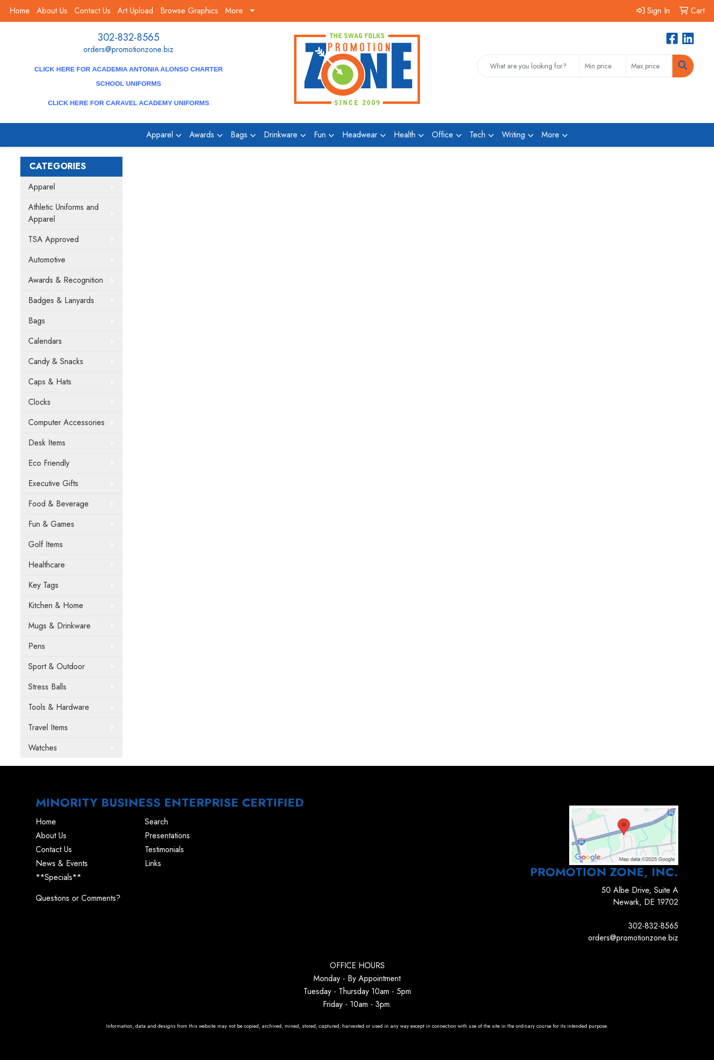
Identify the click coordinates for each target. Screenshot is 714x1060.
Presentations (167, 835)
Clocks (39, 402)
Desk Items (46, 442)
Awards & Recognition (65, 280)
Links (153, 863)
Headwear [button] (359, 134)
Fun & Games (51, 524)
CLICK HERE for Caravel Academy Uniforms (128, 103)
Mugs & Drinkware (59, 625)
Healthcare (46, 564)
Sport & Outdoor (56, 666)
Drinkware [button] (281, 134)
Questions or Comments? (78, 898)
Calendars (45, 341)
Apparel (41, 186)
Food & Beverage (58, 503)
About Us (52, 10)
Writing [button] (513, 134)
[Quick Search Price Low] (602, 66)
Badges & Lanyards (61, 300)
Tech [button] (477, 134)
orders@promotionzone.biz (128, 49)
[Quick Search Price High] (649, 66)
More (234, 10)
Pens (36, 646)
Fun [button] (320, 134)
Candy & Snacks (55, 361)
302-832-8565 (128, 37)
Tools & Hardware (58, 707)
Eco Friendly (48, 463)
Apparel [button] (159, 134)
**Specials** (58, 877)
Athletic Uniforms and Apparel (63, 213)
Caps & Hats (49, 381)
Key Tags (43, 585)
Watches (42, 747)
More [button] (550, 134)
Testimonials (164, 849)
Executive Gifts (53, 483)
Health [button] (405, 134)
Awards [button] (201, 134)
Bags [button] (239, 134)
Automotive (46, 259)
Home (19, 10)
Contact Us (92, 10)
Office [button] (442, 134)
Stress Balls (47, 686)
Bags (36, 320)
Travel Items (48, 727)
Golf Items (45, 544)
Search (156, 821)
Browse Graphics (189, 10)
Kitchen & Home (55, 605)
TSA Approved (53, 239)
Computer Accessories (66, 422)
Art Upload (135, 10)
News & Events (62, 863)
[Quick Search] (528, 66)
